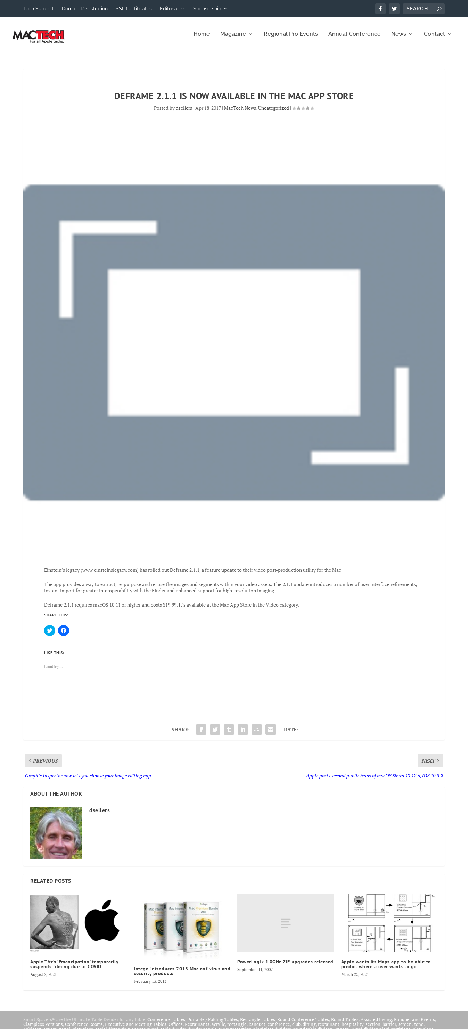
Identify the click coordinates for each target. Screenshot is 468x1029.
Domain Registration (85, 8)
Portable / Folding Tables (212, 1024)
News (398, 39)
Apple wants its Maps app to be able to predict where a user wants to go (386, 968)
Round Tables (345, 1024)
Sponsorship (207, 8)
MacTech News (240, 112)
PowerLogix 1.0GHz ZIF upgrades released (285, 966)
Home (202, 39)
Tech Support (38, 8)
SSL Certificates (134, 8)
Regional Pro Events (291, 39)
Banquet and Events (414, 1024)
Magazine (233, 39)
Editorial (169, 8)
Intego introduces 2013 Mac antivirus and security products (182, 975)
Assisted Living (376, 1024)
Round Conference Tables (303, 1024)
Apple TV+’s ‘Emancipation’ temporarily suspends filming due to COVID (74, 968)
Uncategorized (273, 112)
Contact (434, 39)
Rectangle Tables (257, 1024)
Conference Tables (166, 1024)
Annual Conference (354, 39)
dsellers (184, 112)
